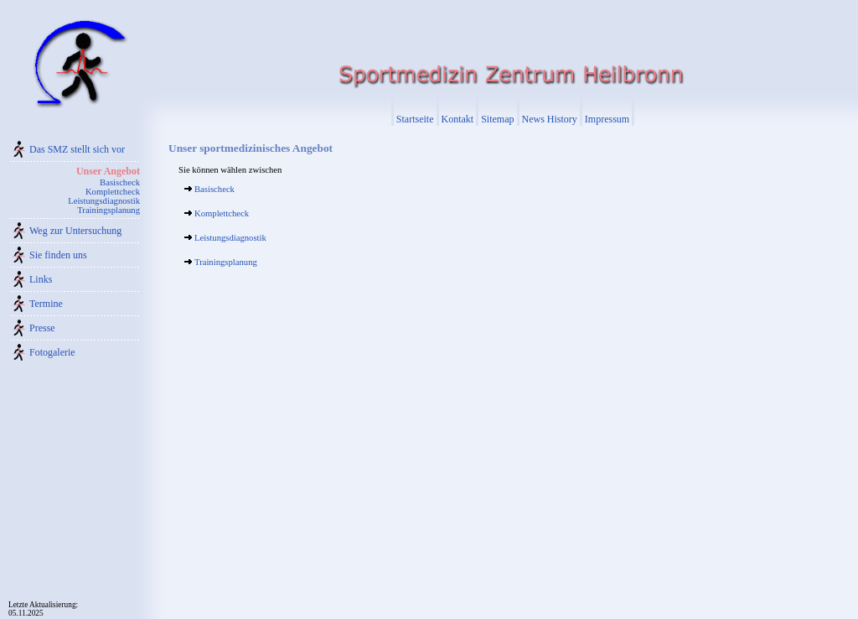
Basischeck (120, 182)
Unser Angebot (108, 171)
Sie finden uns (58, 255)
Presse (42, 328)
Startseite (415, 119)
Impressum (607, 119)
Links (40, 279)
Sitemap (497, 119)
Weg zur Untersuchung (75, 231)
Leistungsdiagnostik (104, 200)
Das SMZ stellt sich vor (77, 149)
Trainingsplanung (108, 210)
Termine (46, 304)
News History (549, 119)
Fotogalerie (52, 352)
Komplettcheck (112, 191)
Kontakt (458, 119)
